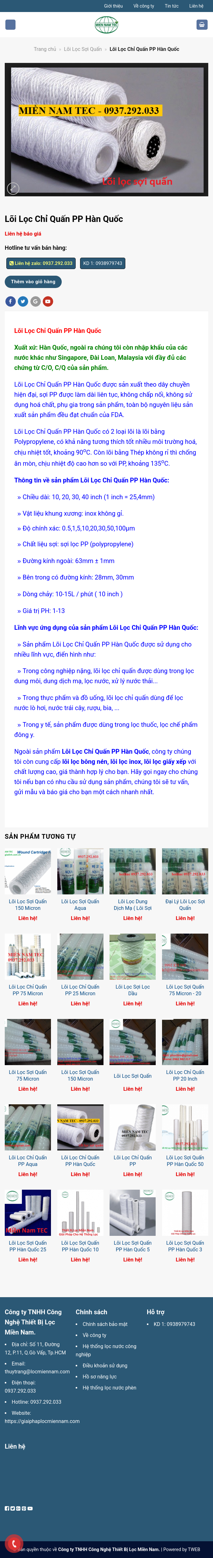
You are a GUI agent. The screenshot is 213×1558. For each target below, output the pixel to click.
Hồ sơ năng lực (99, 1377)
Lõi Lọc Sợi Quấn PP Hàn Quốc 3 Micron (185, 1249)
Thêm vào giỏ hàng (33, 282)
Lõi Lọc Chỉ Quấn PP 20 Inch (185, 1075)
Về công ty (144, 6)
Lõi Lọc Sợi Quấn (133, 1076)
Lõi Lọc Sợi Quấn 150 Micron (28, 905)
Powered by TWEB (181, 1549)
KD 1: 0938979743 (174, 1324)
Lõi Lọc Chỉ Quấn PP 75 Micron (28, 990)
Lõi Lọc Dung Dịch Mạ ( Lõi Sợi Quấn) (133, 908)
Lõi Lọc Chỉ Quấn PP (133, 1161)
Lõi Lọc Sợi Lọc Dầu (133, 990)
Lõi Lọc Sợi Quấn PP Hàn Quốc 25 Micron (28, 1249)
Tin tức (172, 6)
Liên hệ (196, 6)
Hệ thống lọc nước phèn (109, 1388)
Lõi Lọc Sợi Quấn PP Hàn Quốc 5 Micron (133, 1249)
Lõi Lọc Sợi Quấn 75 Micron (28, 1075)
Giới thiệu (113, 6)
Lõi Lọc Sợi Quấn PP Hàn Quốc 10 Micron (80, 1249)
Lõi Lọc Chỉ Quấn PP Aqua (28, 1161)
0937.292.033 (20, 1391)
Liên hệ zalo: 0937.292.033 (40, 263)
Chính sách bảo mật (105, 1324)
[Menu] (10, 25)
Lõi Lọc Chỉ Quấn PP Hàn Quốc (80, 1161)
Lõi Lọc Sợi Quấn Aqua (80, 905)
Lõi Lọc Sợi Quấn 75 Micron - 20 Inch (185, 993)
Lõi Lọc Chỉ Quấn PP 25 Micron (80, 990)
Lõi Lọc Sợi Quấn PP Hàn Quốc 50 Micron (185, 1164)
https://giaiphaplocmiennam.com (42, 1421)
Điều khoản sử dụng (105, 1366)
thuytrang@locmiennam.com (37, 1372)
